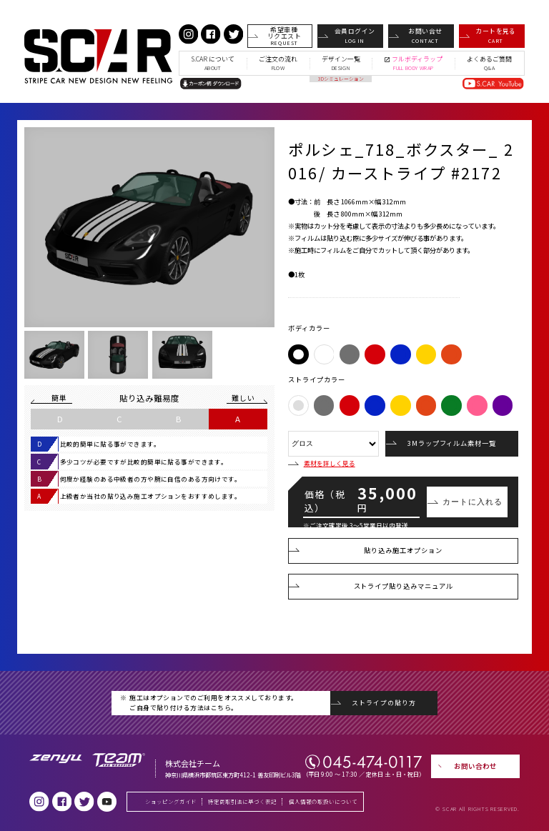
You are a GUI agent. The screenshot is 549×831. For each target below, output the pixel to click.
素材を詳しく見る (321, 463)
